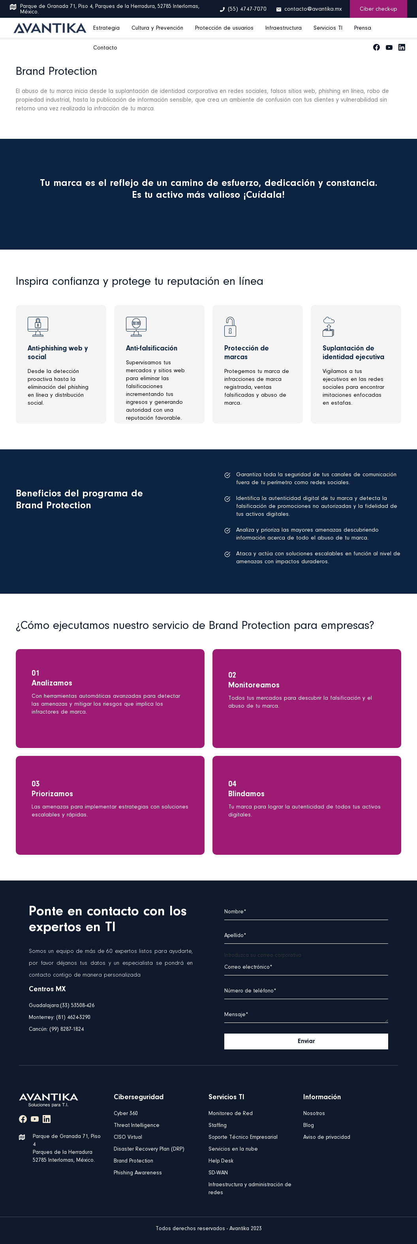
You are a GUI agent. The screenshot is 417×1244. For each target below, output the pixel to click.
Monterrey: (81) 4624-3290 (59, 1018)
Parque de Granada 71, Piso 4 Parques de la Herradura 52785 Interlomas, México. (67, 1148)
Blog (308, 1125)
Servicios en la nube (233, 1149)
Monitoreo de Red (230, 1114)
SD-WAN (218, 1173)
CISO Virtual (128, 1137)
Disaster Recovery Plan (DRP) (149, 1149)
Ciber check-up (378, 9)
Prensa (362, 28)
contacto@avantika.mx (313, 9)
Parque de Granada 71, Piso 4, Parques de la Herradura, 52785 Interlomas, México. (109, 9)
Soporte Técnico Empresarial (243, 1137)
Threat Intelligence (137, 1125)
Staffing (217, 1125)
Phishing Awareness (138, 1173)
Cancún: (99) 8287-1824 (56, 1029)
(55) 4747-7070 (247, 9)
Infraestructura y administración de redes (249, 1189)
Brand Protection (133, 1161)
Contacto (105, 48)
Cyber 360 (126, 1114)
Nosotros (314, 1114)
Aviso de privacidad (326, 1137)
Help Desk (220, 1161)
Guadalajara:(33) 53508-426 (61, 1006)
